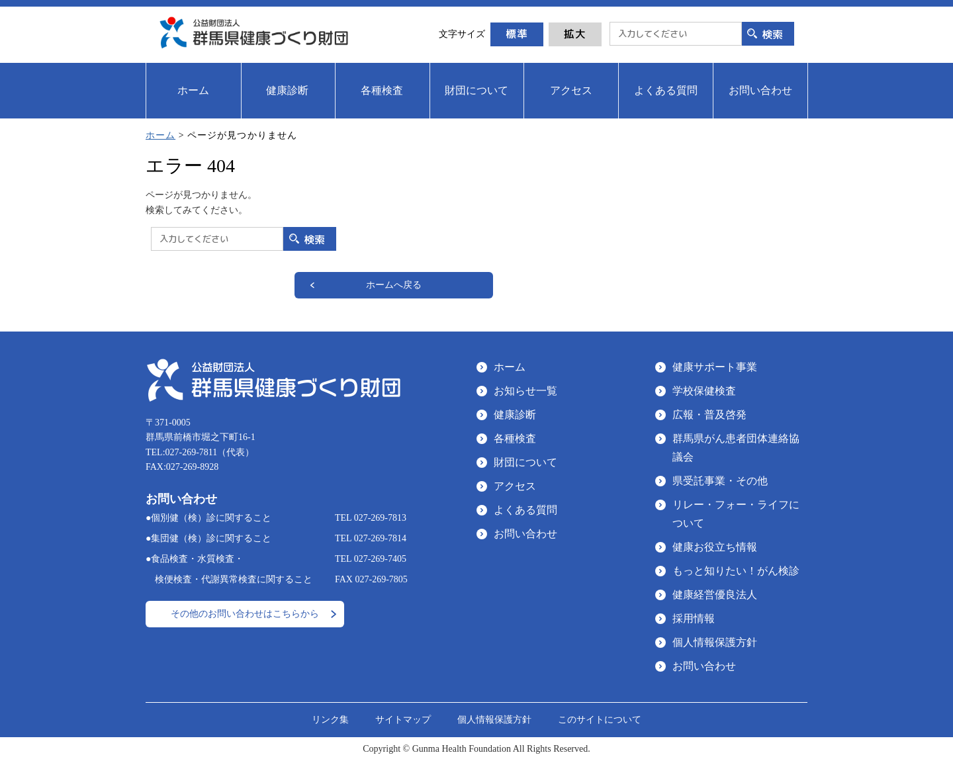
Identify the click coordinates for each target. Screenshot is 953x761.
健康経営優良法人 (714, 594)
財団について (525, 462)
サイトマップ (403, 720)
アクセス (515, 486)
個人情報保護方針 (714, 642)
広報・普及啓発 (709, 414)
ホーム (160, 135)
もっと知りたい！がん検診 (735, 570)
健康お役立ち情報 (714, 547)
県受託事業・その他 (720, 480)
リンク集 (330, 720)
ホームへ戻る (394, 285)
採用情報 (693, 618)
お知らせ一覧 (525, 390)
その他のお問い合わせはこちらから (245, 614)
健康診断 (515, 414)
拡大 (575, 33)
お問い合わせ (525, 533)
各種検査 (515, 438)
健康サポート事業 (714, 367)
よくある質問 (525, 509)
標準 (517, 33)
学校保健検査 (704, 390)
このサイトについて (599, 720)
